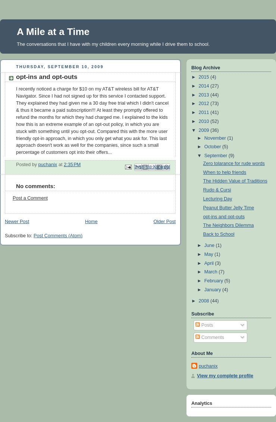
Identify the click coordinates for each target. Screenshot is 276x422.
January (213, 289)
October (213, 146)
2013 (205, 95)
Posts (204, 325)
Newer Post (17, 221)
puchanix (208, 366)
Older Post (164, 221)
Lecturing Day (217, 199)
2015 (205, 77)
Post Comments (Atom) (58, 235)
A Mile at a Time (53, 31)
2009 (205, 130)
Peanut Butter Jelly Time (228, 207)
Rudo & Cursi (217, 190)
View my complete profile (225, 375)
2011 (205, 112)
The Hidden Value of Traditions (235, 181)
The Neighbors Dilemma (228, 225)
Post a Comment (30, 198)
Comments (209, 337)
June (210, 245)
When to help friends (225, 172)
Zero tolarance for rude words (234, 163)
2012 (205, 103)
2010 (205, 121)
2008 (205, 301)
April (209, 263)
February (214, 280)
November (216, 138)
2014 (205, 86)
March (211, 272)
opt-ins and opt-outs (224, 216)
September (216, 155)
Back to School (219, 234)
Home (91, 221)
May (209, 254)
